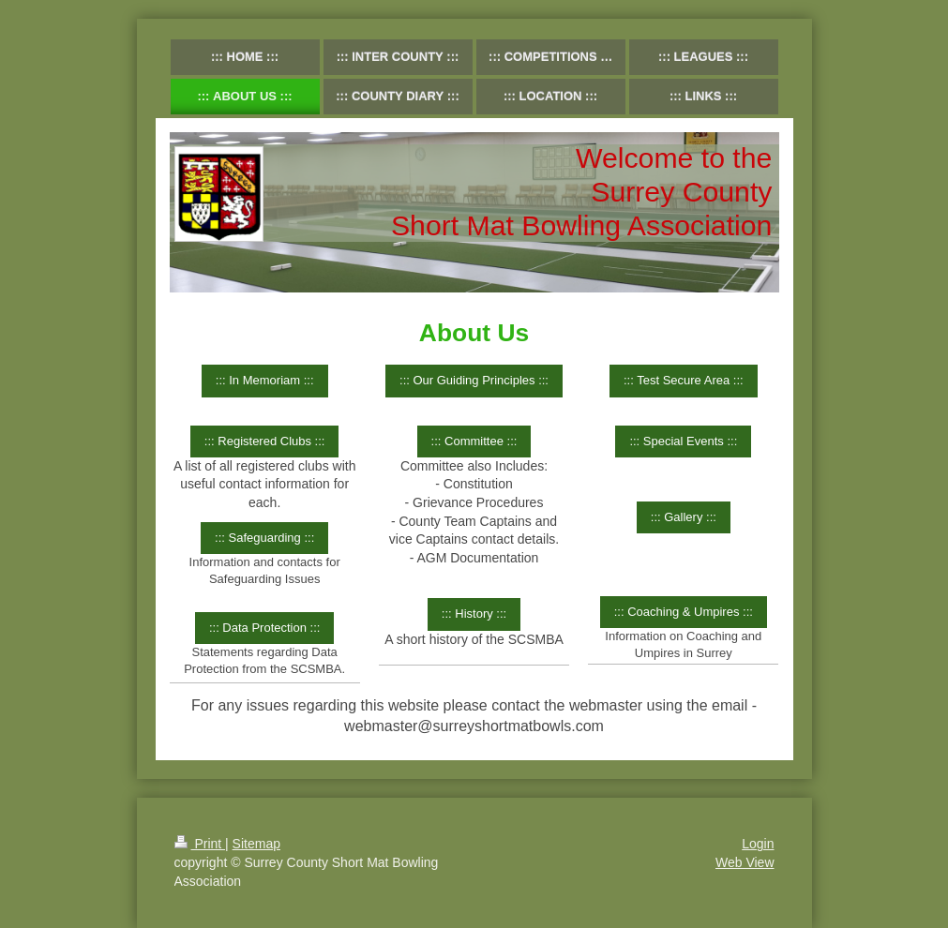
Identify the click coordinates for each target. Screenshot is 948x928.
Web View (745, 862)
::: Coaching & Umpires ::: (683, 612)
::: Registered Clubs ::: (264, 441)
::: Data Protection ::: (265, 628)
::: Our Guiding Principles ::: (474, 380)
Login (758, 843)
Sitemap (256, 843)
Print (200, 843)
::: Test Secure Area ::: (684, 380)
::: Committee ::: (474, 441)
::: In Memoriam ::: (265, 380)
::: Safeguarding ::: (264, 538)
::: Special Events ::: (683, 441)
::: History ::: (474, 613)
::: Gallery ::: (683, 517)
